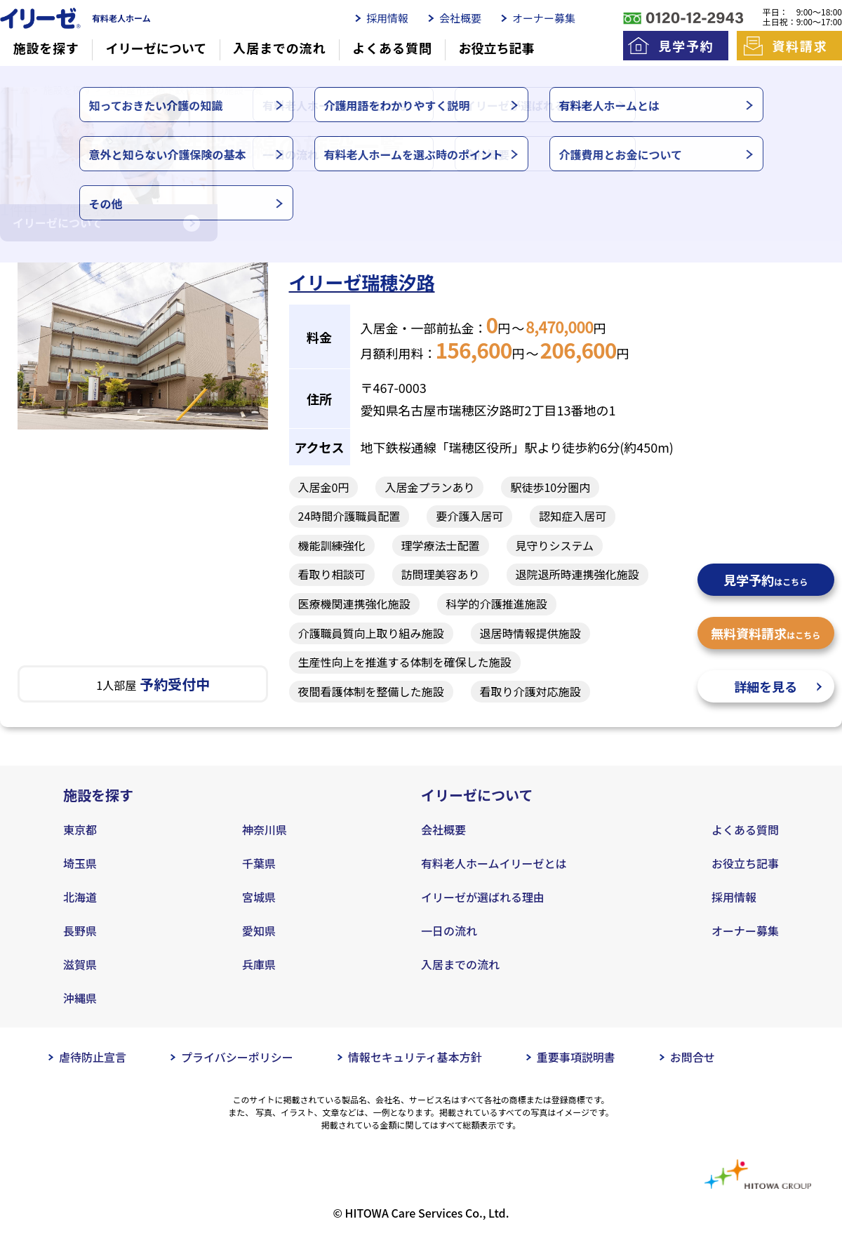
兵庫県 (259, 964)
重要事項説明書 (576, 1056)
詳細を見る (765, 686)
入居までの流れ (279, 48)
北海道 (80, 896)
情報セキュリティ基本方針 (415, 1056)
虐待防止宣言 (92, 1056)
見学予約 (686, 45)
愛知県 (259, 930)
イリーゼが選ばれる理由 (482, 896)
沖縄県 (80, 998)
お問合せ (692, 1056)
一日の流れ (449, 930)
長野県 (80, 930)
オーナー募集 (543, 18)
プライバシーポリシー (237, 1056)
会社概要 (460, 18)
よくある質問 (392, 48)
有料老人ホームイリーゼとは (494, 863)
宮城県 (259, 896)
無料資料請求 (765, 633)
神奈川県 (264, 829)
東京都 (80, 829)
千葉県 (259, 863)
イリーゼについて (156, 48)
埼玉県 (80, 863)
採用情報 (387, 18)
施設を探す (46, 48)
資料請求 (799, 45)
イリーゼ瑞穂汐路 (362, 282)
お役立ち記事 (497, 48)
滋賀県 (80, 964)
